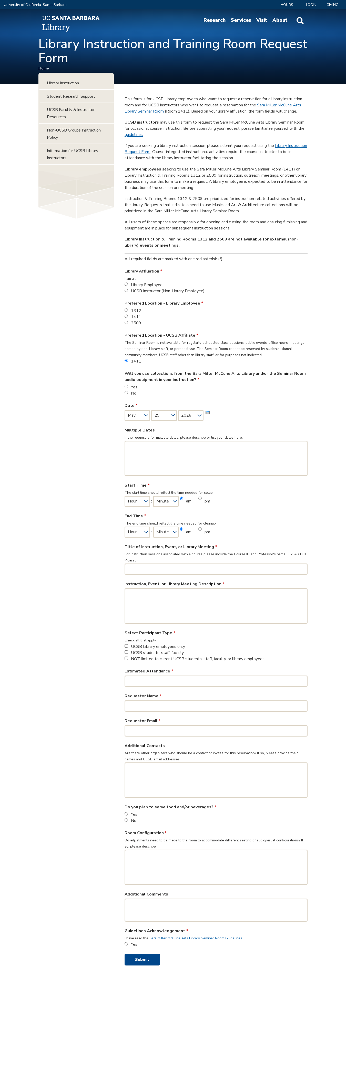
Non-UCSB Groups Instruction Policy (74, 133)
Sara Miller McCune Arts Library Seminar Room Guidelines (195, 938)
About (280, 20)
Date (131, 405)
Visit (261, 20)
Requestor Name (143, 696)
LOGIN (311, 4)
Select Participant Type (150, 633)
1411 (136, 317)
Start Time (137, 485)
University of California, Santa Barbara (35, 4)
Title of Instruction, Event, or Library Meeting (171, 547)
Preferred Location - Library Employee (164, 303)
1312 (136, 311)
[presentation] (208, 412)
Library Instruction (63, 83)
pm (207, 501)
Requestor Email (143, 721)
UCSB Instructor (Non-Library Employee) (168, 291)
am (189, 501)
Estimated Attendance (149, 671)
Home (43, 68)
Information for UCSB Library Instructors (72, 154)
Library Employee (146, 285)
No (133, 393)
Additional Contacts (145, 746)
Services (241, 20)
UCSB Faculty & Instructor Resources (71, 113)
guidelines (134, 134)
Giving (332, 4)
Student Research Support (71, 96)
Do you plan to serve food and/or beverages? (171, 807)
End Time (135, 516)
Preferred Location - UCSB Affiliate (161, 335)
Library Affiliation (143, 271)
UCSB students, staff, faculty (157, 653)
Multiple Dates (140, 430)
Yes (134, 387)
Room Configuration (146, 833)
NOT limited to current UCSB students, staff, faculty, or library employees (197, 659)
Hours (287, 4)
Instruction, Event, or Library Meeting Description (175, 584)
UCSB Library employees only (158, 646)
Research (214, 20)
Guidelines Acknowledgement (156, 931)
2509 (136, 323)
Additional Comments (146, 894)
